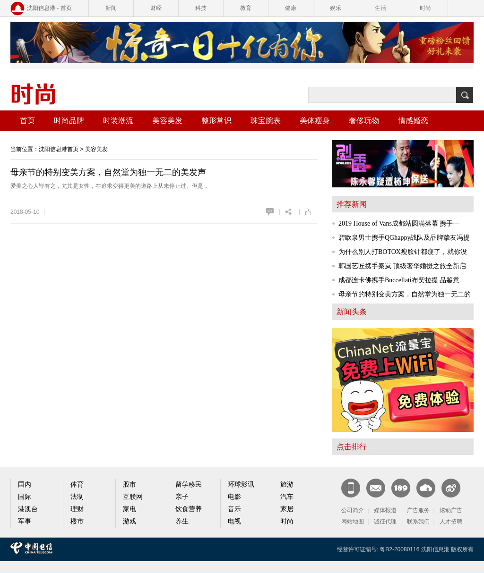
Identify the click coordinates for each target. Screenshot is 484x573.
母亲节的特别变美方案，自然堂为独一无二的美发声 (108, 172)
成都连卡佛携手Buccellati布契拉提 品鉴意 (398, 280)
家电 (129, 509)
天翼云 (425, 488)
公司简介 (352, 510)
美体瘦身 (315, 121)
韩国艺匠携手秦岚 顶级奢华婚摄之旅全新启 (402, 266)
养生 (182, 521)
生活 (380, 8)
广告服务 (418, 510)
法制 (77, 496)
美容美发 (167, 121)
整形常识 (216, 121)
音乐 (234, 509)
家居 (287, 509)
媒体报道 (385, 510)
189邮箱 (400, 488)
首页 (27, 121)
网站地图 (352, 521)
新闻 (111, 8)
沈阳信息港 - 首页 (49, 8)
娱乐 (335, 8)
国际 (24, 496)
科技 (201, 8)
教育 (245, 8)
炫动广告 (451, 510)
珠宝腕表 (266, 121)
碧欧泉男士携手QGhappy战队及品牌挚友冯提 (404, 237)
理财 (77, 509)
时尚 (425, 8)
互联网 (133, 496)
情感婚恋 (413, 121)
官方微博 (450, 488)
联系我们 (418, 521)
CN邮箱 (375, 488)
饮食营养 (188, 509)
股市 (129, 484)
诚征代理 (385, 521)
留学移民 (188, 484)
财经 (156, 8)
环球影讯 (241, 484)
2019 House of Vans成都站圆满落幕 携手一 (398, 223)
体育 (77, 484)
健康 (290, 8)
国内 (24, 484)
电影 (234, 496)
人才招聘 (451, 521)
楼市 (77, 521)
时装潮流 (118, 121)
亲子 (182, 496)
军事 (24, 521)
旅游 (287, 484)
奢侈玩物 (364, 121)
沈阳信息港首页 (58, 149)
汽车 (287, 496)
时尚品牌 (69, 121)
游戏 (129, 521)
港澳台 (28, 509)
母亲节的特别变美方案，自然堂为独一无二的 (404, 294)
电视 (234, 521)
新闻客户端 (350, 488)
